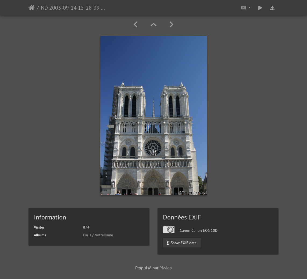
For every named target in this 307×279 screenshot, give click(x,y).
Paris (87, 235)
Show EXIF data (182, 242)
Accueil (31, 8)
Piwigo (165, 267)
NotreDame (104, 235)
